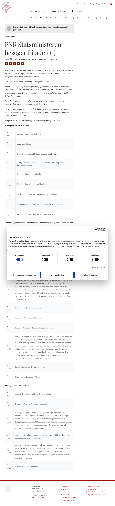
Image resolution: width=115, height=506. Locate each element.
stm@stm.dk (40, 497)
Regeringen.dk (92, 489)
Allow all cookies (90, 275)
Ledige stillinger (95, 4)
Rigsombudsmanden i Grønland (97, 495)
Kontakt (79, 4)
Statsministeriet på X (94, 486)
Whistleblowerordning (67, 500)
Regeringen (77, 11)
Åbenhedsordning (66, 495)
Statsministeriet (37, 11)
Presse (86, 4)
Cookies (63, 489)
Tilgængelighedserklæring (68, 497)
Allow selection (57, 275)
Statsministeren (58, 11)
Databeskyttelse (65, 486)
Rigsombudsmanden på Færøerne (97, 492)
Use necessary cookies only (24, 275)
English (104, 4)
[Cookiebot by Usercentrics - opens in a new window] (96, 229)
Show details (97, 268)
